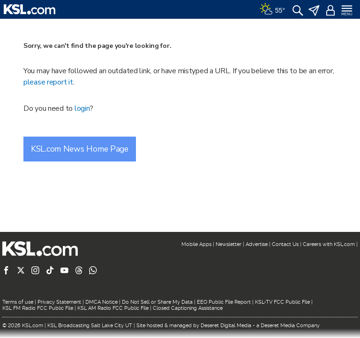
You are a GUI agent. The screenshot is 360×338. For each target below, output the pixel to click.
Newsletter (228, 244)
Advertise (257, 244)
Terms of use (17, 302)
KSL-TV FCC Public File (282, 302)
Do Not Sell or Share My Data (157, 302)
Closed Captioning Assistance (188, 308)
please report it (48, 82)
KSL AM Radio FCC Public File (113, 308)
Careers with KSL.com (329, 244)
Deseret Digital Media (226, 326)
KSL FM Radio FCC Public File (37, 308)
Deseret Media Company (290, 326)
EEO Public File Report (224, 302)
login (82, 108)
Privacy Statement (59, 302)
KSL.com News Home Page (79, 148)
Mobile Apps (196, 244)
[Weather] (272, 9)
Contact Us (285, 244)
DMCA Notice (101, 302)
